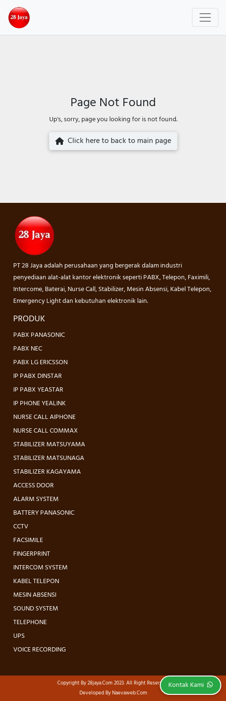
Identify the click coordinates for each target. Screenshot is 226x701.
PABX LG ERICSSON (40, 362)
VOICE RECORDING (39, 649)
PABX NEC (27, 348)
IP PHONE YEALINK (39, 403)
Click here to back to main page (113, 141)
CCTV (20, 526)
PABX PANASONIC (39, 335)
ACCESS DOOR (33, 485)
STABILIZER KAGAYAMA (47, 472)
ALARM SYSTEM (36, 499)
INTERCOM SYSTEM (40, 567)
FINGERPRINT (31, 554)
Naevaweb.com (129, 693)
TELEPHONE (30, 622)
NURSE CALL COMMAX (45, 431)
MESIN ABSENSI (34, 595)
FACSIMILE (28, 540)
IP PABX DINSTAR (37, 376)
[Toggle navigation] (205, 17)
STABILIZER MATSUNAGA (48, 458)
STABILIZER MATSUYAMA (49, 444)
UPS (19, 636)
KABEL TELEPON (36, 581)
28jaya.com (100, 683)
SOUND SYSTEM (35, 608)
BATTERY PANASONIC (43, 513)
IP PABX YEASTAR (38, 389)
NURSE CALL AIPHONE (44, 417)
